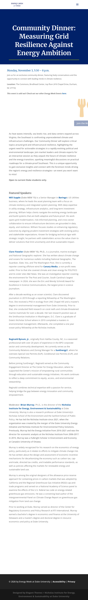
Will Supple (15, 199)
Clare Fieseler (16, 252)
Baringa (62, 199)
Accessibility (59, 581)
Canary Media (50, 267)
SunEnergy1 (61, 349)
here (54, 96)
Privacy (71, 581)
